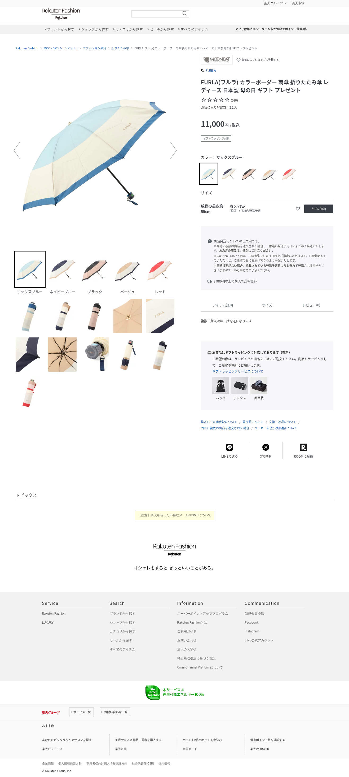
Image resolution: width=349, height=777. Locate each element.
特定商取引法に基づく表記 (196, 658)
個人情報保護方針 (70, 763)
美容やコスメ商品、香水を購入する (138, 740)
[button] (16, 150)
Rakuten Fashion (83, 14)
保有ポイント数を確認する (267, 740)
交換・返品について (282, 422)
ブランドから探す (122, 613)
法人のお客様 (186, 649)
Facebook (252, 622)
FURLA (211, 70)
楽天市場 (298, 3)
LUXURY (48, 622)
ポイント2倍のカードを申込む (202, 740)
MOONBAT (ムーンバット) (61, 48)
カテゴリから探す (122, 631)
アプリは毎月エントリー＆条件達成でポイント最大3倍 (271, 29)
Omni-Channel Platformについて (200, 667)
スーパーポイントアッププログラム (202, 613)
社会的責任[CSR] (143, 763)
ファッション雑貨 (94, 48)
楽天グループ (273, 3)
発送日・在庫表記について (219, 422)
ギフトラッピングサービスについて (237, 371)
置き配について (253, 422)
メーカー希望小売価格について (276, 428)
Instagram (252, 631)
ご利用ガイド (186, 631)
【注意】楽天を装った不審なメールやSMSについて (174, 515)
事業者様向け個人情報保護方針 (106, 763)
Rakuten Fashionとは (192, 622)
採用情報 (164, 763)
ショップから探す (122, 622)
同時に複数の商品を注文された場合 (225, 428)
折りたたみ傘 (120, 48)
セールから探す (121, 640)
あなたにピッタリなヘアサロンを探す (67, 740)
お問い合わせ (186, 640)
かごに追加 (318, 209)
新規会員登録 (254, 613)
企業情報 (48, 763)
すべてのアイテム (122, 649)
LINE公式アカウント (259, 640)
